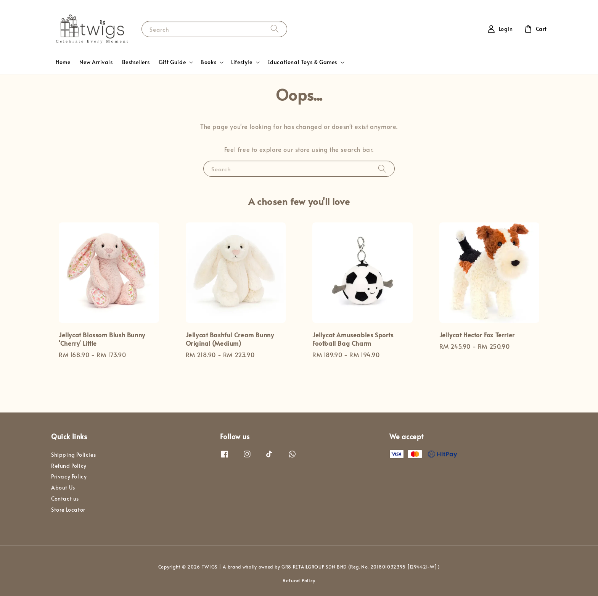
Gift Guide (172, 62)
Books (208, 62)
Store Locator (68, 509)
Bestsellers (136, 62)
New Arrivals (96, 62)
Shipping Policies (73, 454)
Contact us (65, 498)
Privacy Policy (69, 476)
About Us (63, 487)
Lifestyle (241, 62)
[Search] (274, 28)
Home (63, 62)
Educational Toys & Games (302, 62)
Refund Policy (69, 465)
